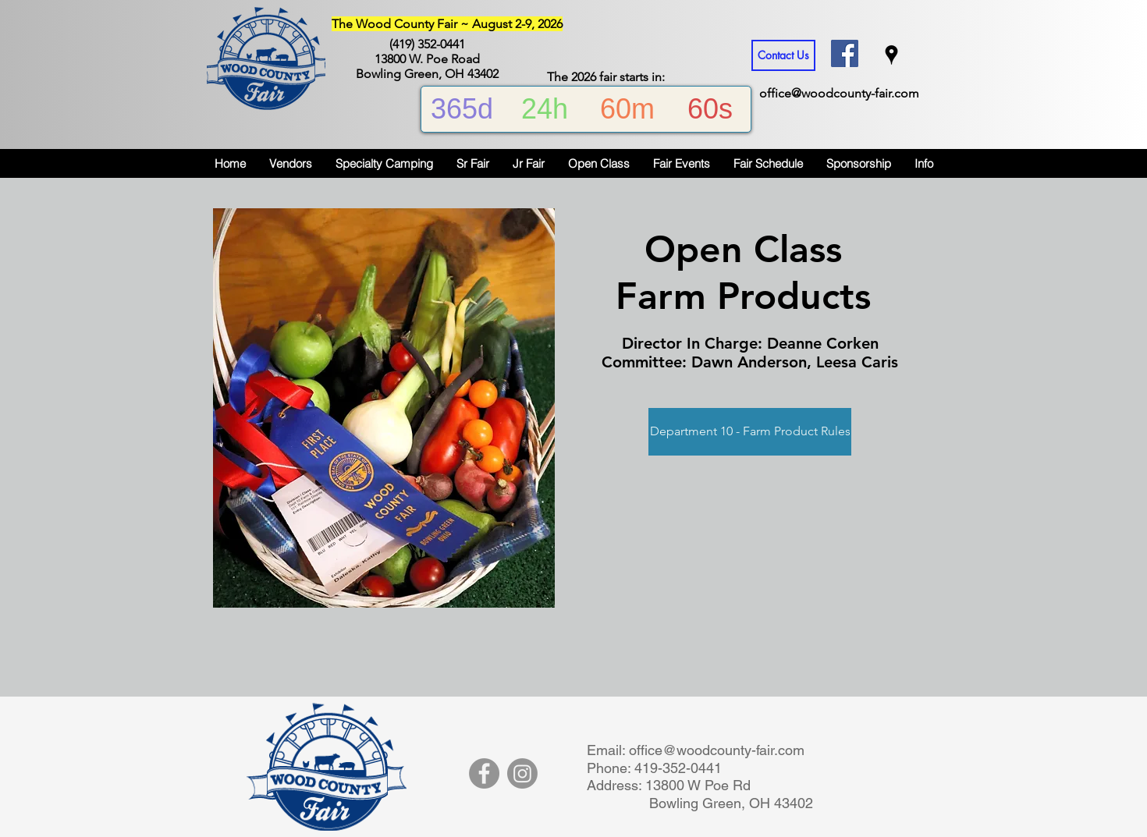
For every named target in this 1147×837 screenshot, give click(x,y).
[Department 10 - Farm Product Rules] (749, 432)
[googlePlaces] (891, 55)
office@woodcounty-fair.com (839, 93)
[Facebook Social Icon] (844, 53)
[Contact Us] (783, 55)
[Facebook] (484, 773)
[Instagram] (522, 773)
